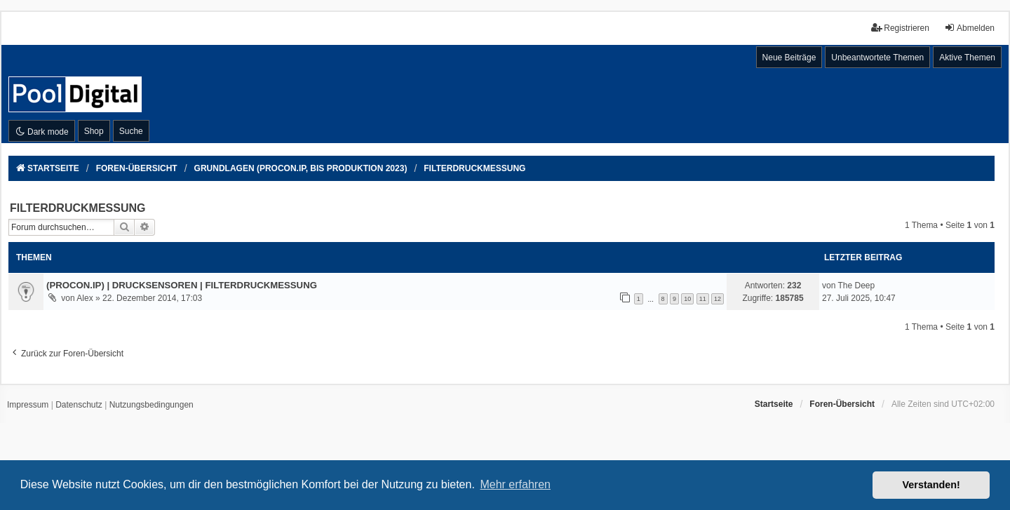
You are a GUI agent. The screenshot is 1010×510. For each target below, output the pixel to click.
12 (717, 298)
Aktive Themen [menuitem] (967, 57)
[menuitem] (27, 405)
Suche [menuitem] (131, 131)
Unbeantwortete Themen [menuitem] (877, 57)
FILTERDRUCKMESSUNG (77, 208)
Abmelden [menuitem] (969, 27)
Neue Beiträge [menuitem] (789, 57)
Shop (94, 131)
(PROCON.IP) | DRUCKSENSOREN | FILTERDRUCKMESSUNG (181, 285)
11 (702, 298)
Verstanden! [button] (931, 484)
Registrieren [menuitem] (900, 27)
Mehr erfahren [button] (515, 484)
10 (687, 298)
